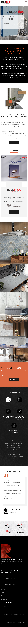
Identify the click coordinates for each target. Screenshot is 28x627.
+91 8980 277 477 (10, 578)
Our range (3, 595)
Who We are (4, 589)
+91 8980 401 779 (10, 577)
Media (2, 592)
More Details (14, 142)
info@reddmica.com (10, 584)
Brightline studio (22, 622)
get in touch (14, 379)
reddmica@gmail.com (10, 582)
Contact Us (4, 599)
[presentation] (3, 184)
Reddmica (21, 614)
